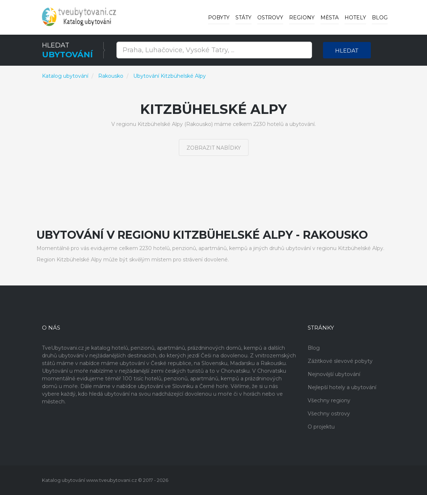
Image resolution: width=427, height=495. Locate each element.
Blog (380, 17)
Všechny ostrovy (329, 413)
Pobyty (219, 17)
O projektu (321, 426)
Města (329, 17)
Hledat (346, 50)
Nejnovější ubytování (334, 374)
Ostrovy (270, 17)
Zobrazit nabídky (213, 148)
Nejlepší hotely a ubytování (342, 387)
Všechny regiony (329, 400)
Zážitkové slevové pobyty (340, 361)
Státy (243, 17)
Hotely (355, 17)
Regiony (302, 17)
